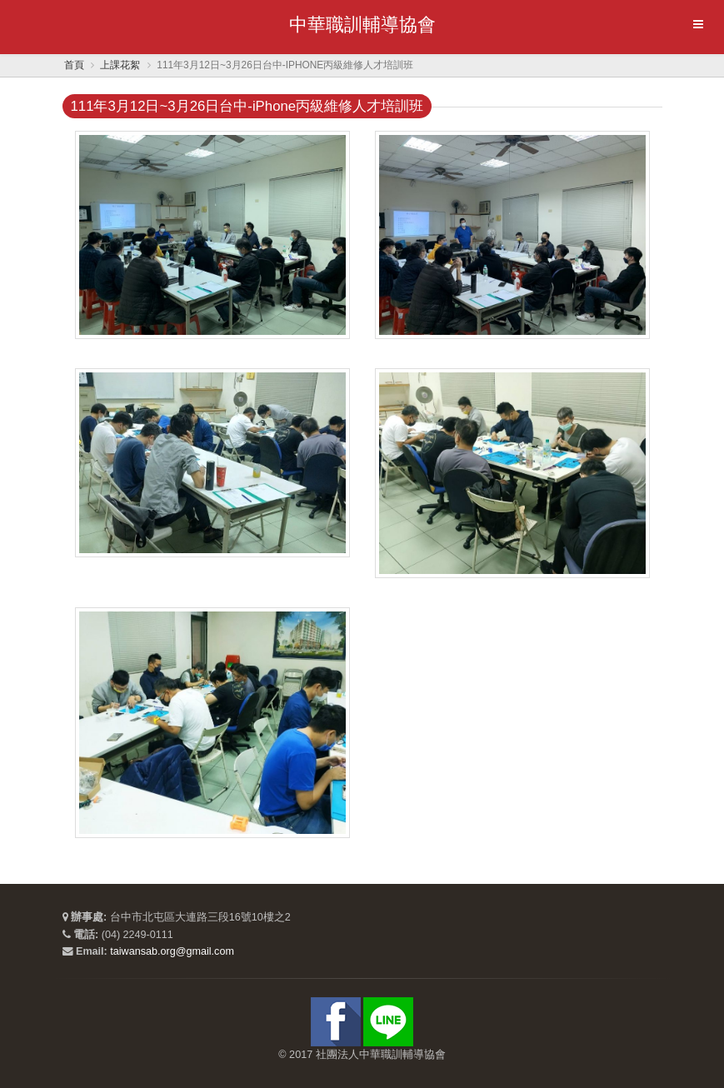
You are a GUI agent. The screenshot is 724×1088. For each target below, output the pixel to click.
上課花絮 (120, 65)
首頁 (74, 65)
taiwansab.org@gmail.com (172, 951)
